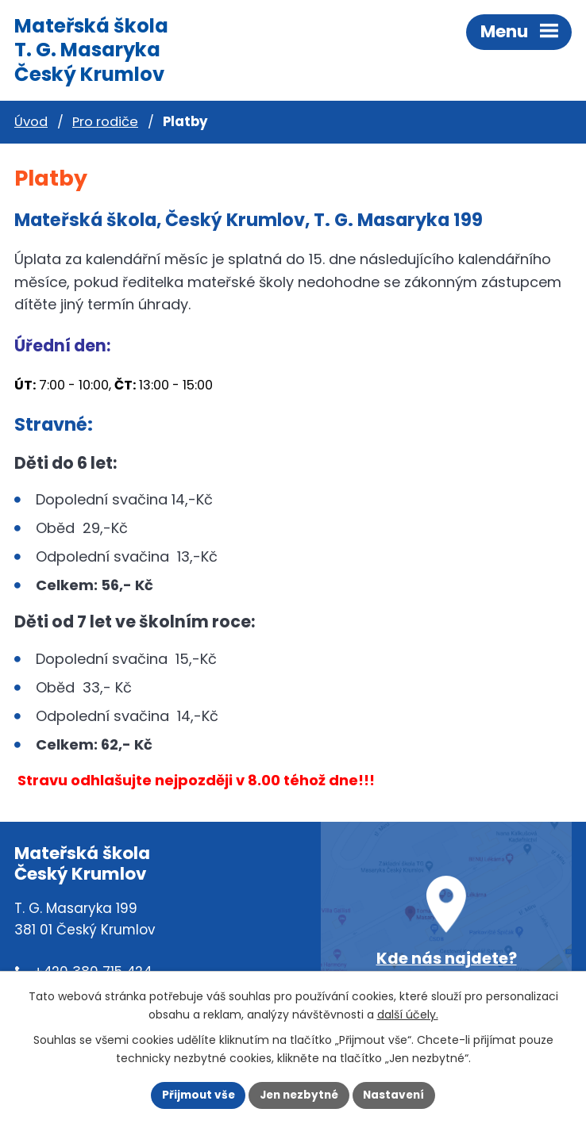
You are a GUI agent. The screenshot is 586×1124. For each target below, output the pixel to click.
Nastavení (393, 1095)
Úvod (31, 122)
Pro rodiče (105, 122)
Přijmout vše (198, 1095)
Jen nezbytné (299, 1095)
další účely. (407, 1014)
